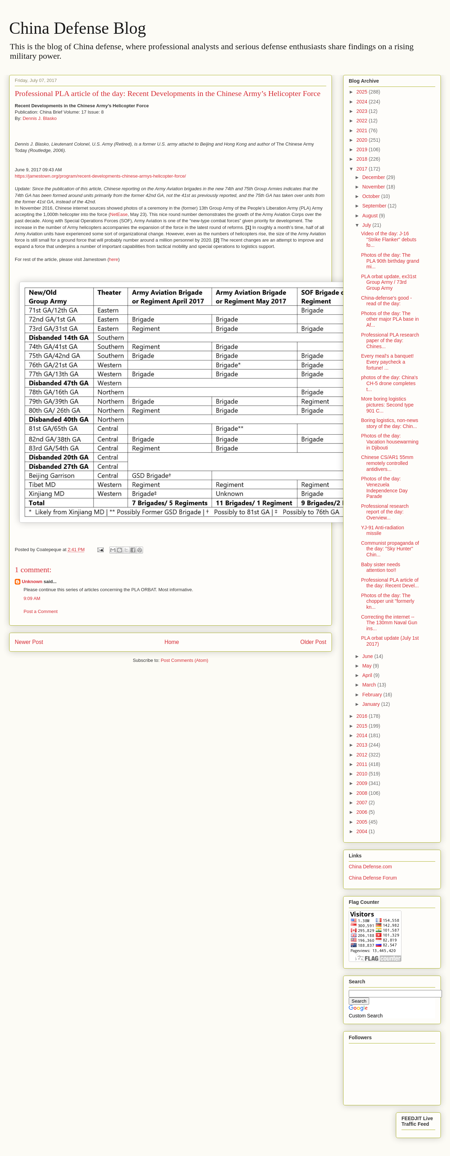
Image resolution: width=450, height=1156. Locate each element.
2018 (362, 159)
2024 (362, 101)
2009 (362, 783)
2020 (362, 140)
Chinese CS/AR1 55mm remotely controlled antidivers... (387, 463)
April (367, 675)
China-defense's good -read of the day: (386, 301)
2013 (362, 745)
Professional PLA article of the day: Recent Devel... (390, 583)
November (374, 187)
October (371, 196)
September (374, 206)
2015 (362, 726)
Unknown (32, 581)
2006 (362, 812)
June (368, 656)
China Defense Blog (77, 28)
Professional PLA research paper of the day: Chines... (390, 341)
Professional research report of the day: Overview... (385, 512)
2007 (362, 802)
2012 (362, 755)
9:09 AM (32, 598)
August (370, 215)
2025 (362, 92)
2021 (362, 130)
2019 (362, 149)
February (372, 694)
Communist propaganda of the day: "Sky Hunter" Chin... (390, 549)
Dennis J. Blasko (39, 118)
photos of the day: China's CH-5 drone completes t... (389, 383)
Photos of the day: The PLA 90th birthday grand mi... (390, 261)
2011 (362, 764)
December (374, 177)
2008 (362, 793)
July (367, 225)
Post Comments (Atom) (184, 660)
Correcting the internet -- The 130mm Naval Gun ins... (389, 623)
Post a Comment (41, 611)
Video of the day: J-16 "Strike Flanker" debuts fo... (388, 239)
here (113, 259)
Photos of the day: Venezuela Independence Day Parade (384, 487)
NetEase (119, 214)
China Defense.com (370, 866)
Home (172, 642)
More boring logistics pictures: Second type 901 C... (387, 405)
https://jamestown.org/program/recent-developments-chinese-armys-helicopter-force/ (100, 176)
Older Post (313, 642)
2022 (362, 120)
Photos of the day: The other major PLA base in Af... (390, 319)
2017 (362, 169)
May (367, 666)
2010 (362, 774)
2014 (362, 735)
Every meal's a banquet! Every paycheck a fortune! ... (387, 362)
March (369, 685)
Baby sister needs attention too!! (380, 567)
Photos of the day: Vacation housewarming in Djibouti (389, 442)
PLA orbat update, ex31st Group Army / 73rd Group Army (388, 282)
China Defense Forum (373, 878)
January (371, 704)
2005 (362, 822)
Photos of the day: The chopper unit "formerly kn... (387, 601)
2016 (362, 716)
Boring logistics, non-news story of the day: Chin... (389, 423)
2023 (362, 111)
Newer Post (29, 642)
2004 (362, 831)
